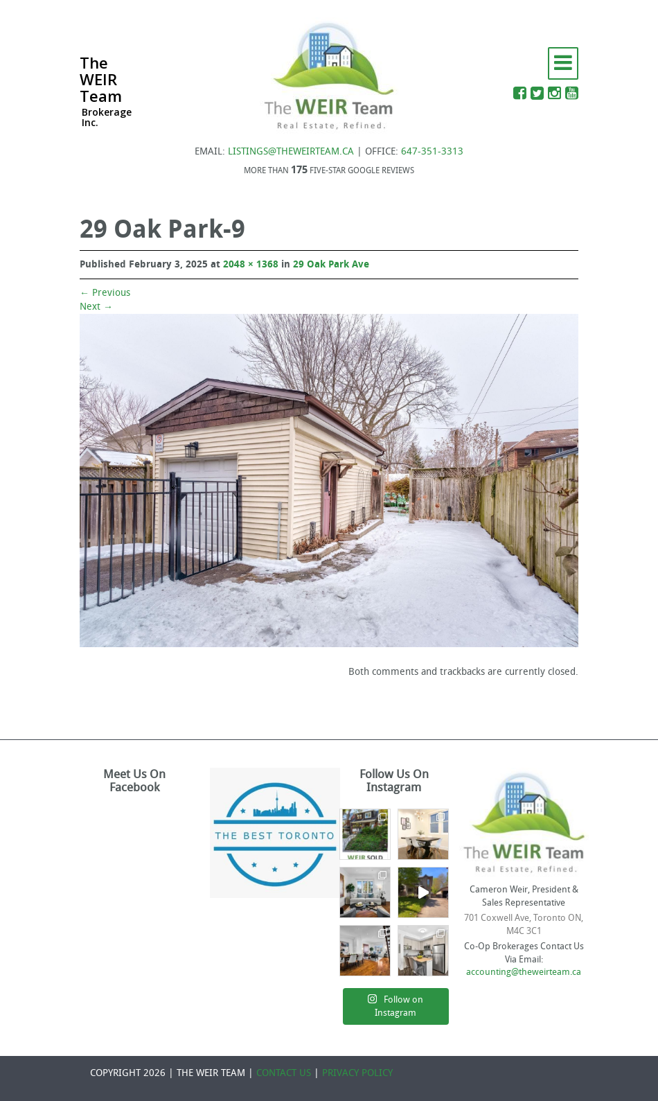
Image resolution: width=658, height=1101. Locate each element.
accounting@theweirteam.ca (523, 972)
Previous (105, 293)
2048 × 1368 (250, 264)
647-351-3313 (432, 151)
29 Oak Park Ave (331, 264)
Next (96, 306)
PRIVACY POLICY (357, 1073)
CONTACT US (283, 1073)
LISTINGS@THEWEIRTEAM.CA (291, 151)
